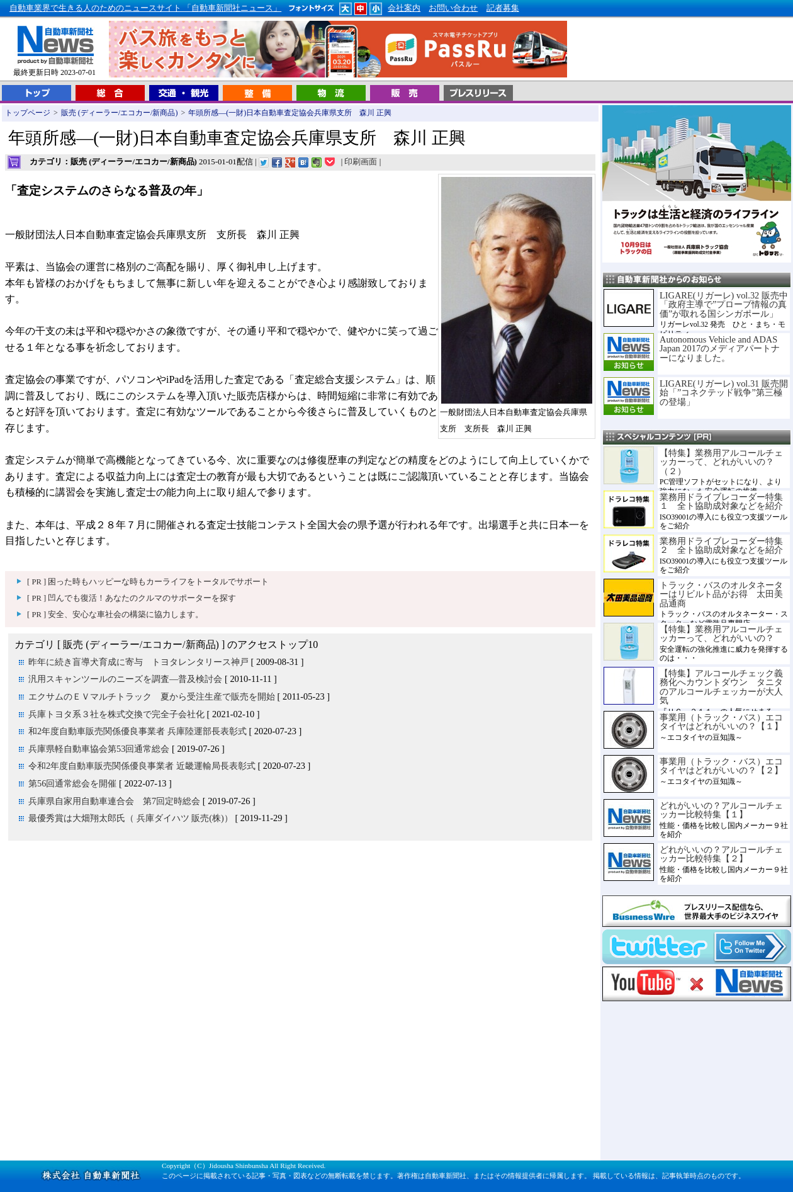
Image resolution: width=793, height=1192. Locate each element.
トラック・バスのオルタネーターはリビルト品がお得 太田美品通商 (721, 594)
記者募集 (502, 8)
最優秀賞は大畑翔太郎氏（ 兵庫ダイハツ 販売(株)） (130, 818)
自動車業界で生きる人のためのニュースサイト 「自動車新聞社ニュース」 (145, 8)
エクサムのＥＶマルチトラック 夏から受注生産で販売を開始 (151, 696)
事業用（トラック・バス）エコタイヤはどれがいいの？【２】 (721, 765)
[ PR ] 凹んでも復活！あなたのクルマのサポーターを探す (131, 598)
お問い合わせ (453, 8)
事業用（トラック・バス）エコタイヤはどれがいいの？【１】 (721, 721)
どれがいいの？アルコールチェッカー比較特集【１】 (721, 809)
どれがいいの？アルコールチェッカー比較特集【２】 (721, 853)
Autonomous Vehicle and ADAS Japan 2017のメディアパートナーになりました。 (720, 348)
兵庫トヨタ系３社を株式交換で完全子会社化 (116, 714)
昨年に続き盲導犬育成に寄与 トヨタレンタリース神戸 (138, 662)
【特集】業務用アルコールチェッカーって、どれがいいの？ (721, 633)
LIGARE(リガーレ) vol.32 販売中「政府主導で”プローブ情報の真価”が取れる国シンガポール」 (724, 304)
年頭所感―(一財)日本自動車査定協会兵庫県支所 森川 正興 (289, 112)
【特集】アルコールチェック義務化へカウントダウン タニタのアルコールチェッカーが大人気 (721, 686)
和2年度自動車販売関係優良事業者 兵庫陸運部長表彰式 (137, 731)
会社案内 (404, 8)
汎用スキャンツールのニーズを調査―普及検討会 (125, 679)
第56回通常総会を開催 (72, 783)
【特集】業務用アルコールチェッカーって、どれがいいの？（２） (721, 462)
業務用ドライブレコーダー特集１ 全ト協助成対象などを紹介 (721, 501)
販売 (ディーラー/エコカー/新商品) (119, 112)
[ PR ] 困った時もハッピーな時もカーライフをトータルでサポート (148, 581)
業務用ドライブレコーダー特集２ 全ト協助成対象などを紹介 (721, 545)
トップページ (27, 112)
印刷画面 (360, 161)
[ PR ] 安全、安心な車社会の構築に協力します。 (115, 614)
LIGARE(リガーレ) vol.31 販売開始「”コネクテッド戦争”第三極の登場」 (724, 392)
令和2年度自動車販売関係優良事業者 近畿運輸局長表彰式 (142, 766)
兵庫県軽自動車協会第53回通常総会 (98, 749)
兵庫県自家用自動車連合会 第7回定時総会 (114, 801)
